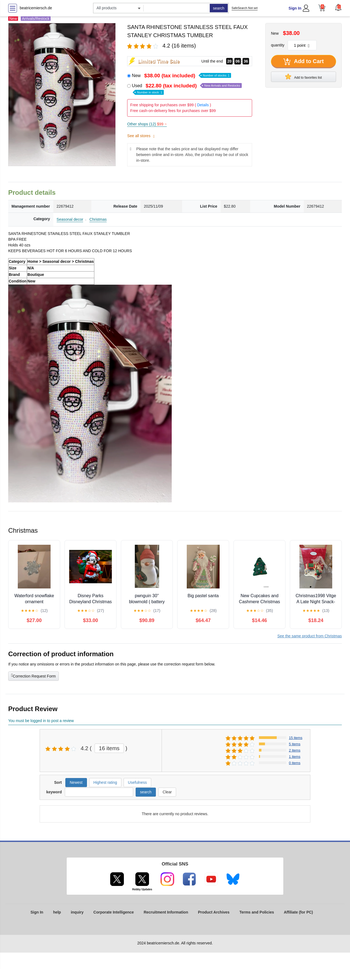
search (218, 8)
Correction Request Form (33, 675)
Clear (167, 792)
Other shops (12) (147, 124)
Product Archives (213, 912)
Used (186, 89)
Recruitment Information (166, 912)
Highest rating (105, 782)
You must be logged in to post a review (41, 720)
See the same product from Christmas (309, 636)
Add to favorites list (303, 76)
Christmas (98, 219)
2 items (295, 750)
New (181, 75)
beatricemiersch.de (36, 8)
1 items (295, 757)
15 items (295, 738)
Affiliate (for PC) (298, 912)
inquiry (77, 912)
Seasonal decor (70, 219)
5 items (295, 744)
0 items (295, 763)
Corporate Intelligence (114, 912)
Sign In (294, 8)
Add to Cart (303, 61)
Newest (76, 782)
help (57, 912)
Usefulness (137, 782)
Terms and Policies (256, 912)
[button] (338, 7)
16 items (109, 748)
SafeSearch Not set (245, 8)
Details (203, 105)
